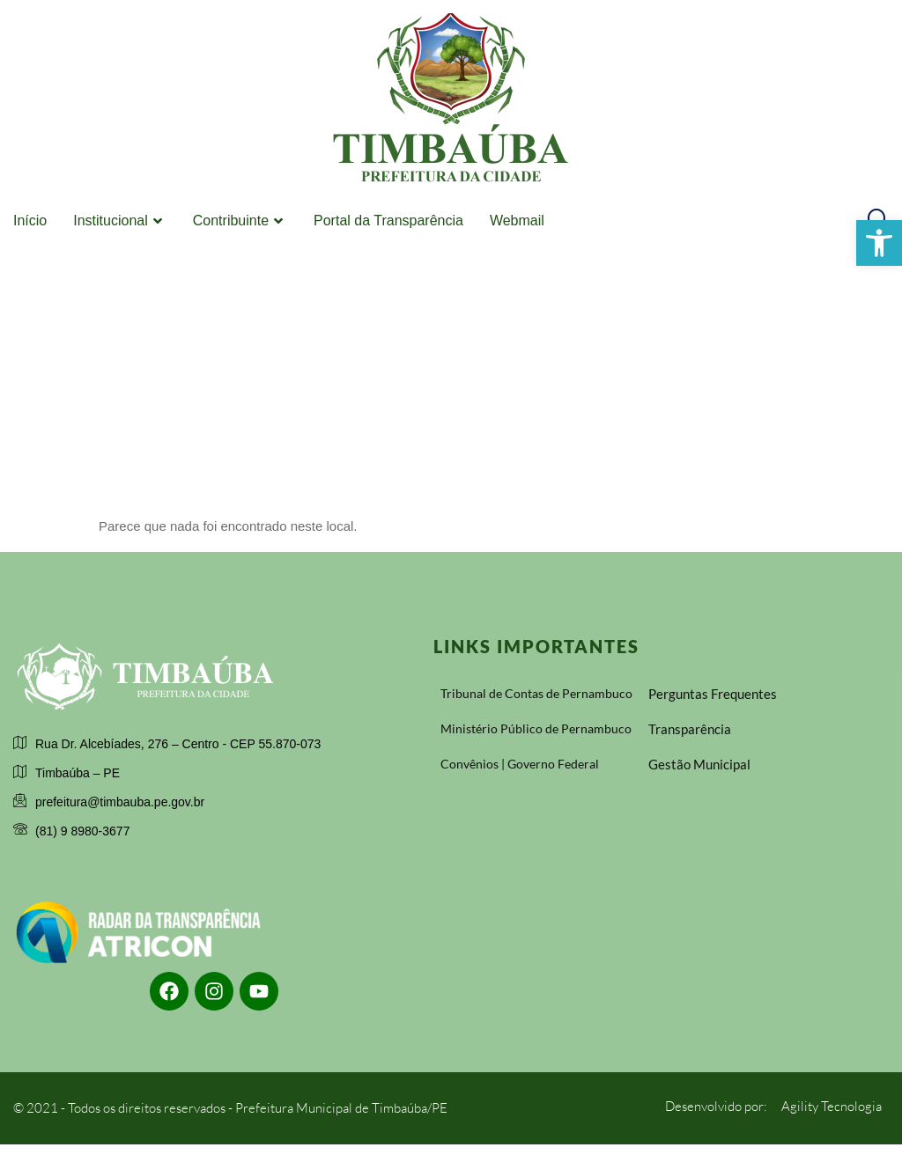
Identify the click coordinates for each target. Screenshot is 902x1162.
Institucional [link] (119, 221)
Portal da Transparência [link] (388, 220)
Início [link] (30, 220)
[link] (879, 243)
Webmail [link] (517, 220)
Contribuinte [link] (240, 221)
